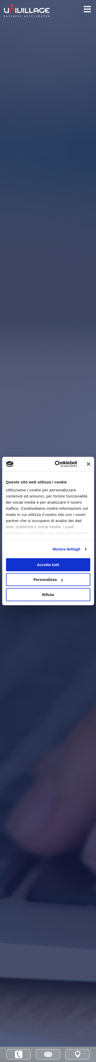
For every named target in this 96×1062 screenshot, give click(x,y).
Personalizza (48, 579)
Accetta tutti (48, 564)
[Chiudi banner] (88, 464)
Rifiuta (48, 594)
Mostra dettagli (66, 549)
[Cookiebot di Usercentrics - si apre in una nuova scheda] (57, 464)
